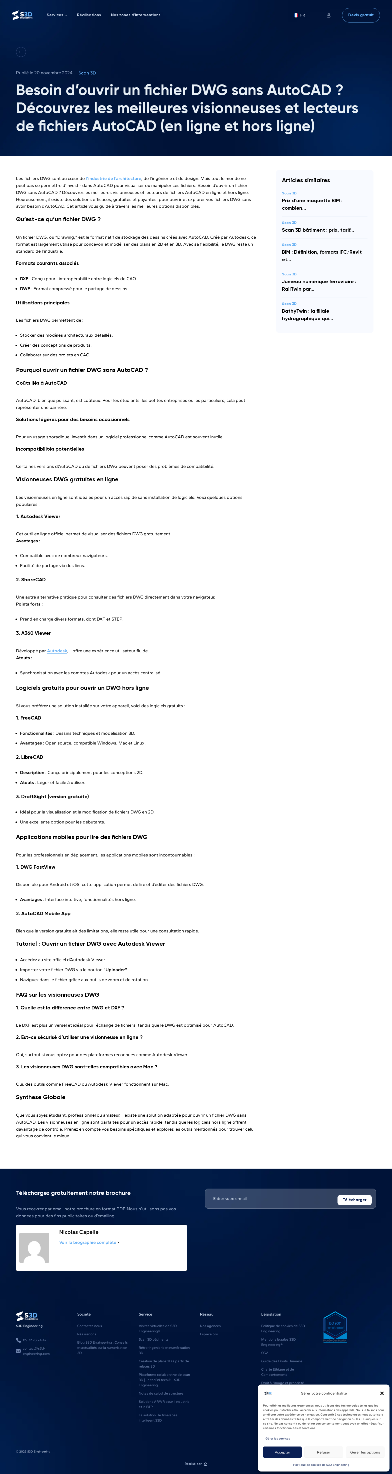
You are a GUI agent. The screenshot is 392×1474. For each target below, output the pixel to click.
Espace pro (209, 1334)
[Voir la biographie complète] (118, 1242)
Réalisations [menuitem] (89, 15)
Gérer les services (278, 1438)
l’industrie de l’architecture (113, 178)
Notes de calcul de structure (161, 1393)
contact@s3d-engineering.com (33, 1350)
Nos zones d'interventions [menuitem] (135, 15)
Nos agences (210, 1325)
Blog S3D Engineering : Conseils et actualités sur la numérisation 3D (102, 1347)
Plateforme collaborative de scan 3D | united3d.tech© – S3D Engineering (164, 1379)
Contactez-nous (89, 1325)
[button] (382, 1393)
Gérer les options (365, 1452)
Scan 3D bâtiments (153, 1339)
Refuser (323, 1452)
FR (299, 15)
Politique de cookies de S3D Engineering (321, 1465)
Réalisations (86, 1334)
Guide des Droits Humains (281, 1361)
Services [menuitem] (57, 15)
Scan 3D (87, 73)
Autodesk (57, 650)
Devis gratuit (361, 15)
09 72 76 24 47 (31, 1339)
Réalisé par (196, 1464)
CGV (264, 1352)
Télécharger (354, 1200)
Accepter (282, 1452)
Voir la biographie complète (87, 1242)
